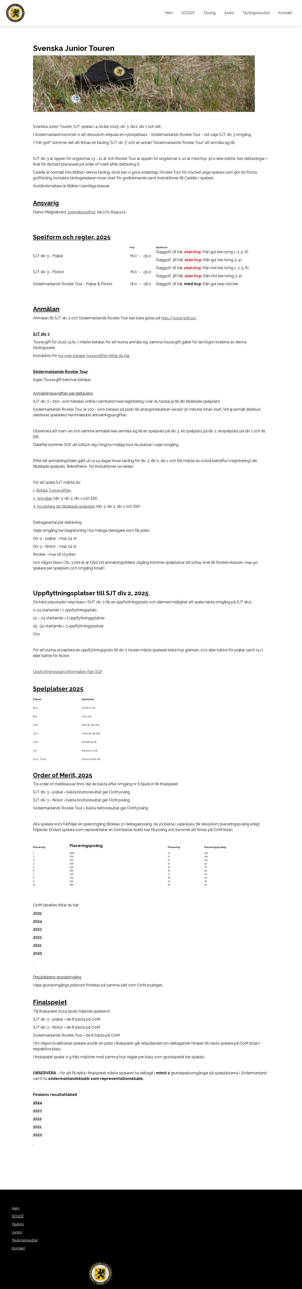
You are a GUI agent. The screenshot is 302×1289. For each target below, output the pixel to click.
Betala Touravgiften (54, 490)
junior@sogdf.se (81, 212)
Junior (232, 13)
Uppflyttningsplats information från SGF (68, 671)
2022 (37, 1118)
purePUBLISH (143, 1284)
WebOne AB (176, 1284)
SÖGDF (193, 13)
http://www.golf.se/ (179, 318)
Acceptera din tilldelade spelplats (66, 506)
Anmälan (44, 498)
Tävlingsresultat (258, 13)
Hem (175, 13)
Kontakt (286, 13)
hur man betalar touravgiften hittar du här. (94, 355)
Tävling (213, 13)
